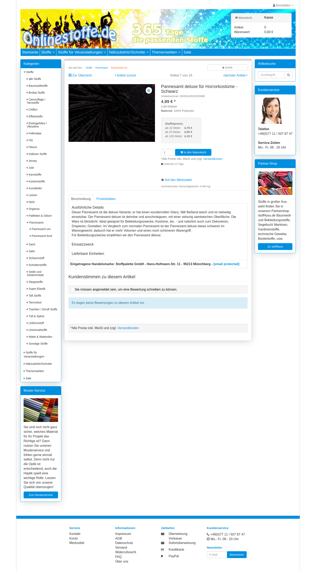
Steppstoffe (35, 281)
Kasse (268, 17)
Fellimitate (34, 133)
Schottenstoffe (37, 265)
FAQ (118, 556)
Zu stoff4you (275, 246)
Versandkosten (212, 158)
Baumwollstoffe (37, 85)
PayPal (174, 556)
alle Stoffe (34, 79)
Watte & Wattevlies (39, 336)
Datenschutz (124, 543)
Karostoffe (34, 174)
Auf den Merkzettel (178, 180)
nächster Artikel (234, 75)
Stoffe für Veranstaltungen (82, 52)
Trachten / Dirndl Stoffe (42, 309)
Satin (31, 251)
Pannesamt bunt (41, 235)
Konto (73, 538)
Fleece (32, 147)
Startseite (30, 52)
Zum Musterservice (41, 495)
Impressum (123, 533)
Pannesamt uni (40, 229)
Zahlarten (168, 528)
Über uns (121, 561)
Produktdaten (106, 199)
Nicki (31, 202)
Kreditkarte (176, 549)
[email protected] (226, 264)
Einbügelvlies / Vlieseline (37, 125)
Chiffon (32, 109)
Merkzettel (76, 543)
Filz (30, 140)
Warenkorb (243, 17)
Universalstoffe (37, 330)
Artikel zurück (126, 75)
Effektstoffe (35, 116)
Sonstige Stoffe (37, 343)
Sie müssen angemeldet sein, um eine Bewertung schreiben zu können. (126, 289)
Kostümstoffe (36, 181)
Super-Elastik (36, 288)
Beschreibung (81, 199)
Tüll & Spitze (35, 316)
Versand (121, 547)
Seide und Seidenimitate (35, 273)
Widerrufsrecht (125, 552)
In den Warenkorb (193, 152)
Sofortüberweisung (182, 543)
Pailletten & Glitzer (39, 215)
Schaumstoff (35, 258)
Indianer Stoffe (37, 154)
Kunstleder (34, 188)
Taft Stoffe (34, 295)
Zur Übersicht (82, 75)
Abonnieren (237, 554)
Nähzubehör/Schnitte (129, 52)
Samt (31, 244)
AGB (118, 538)
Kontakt (74, 533)
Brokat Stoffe (36, 92)
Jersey (32, 160)
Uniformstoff (35, 323)
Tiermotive (34, 302)
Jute (30, 167)
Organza (33, 208)
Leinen (32, 195)
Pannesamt (35, 222)
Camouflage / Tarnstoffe (36, 101)
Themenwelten (166, 52)
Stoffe (48, 52)
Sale (187, 52)
